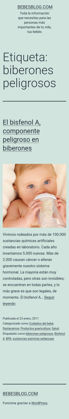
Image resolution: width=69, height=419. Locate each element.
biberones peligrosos (39, 333)
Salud (55, 328)
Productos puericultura (35, 328)
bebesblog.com (35, 7)
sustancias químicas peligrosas (33, 338)
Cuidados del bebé (41, 323)
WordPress (39, 403)
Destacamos (11, 328)
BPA (8, 338)
